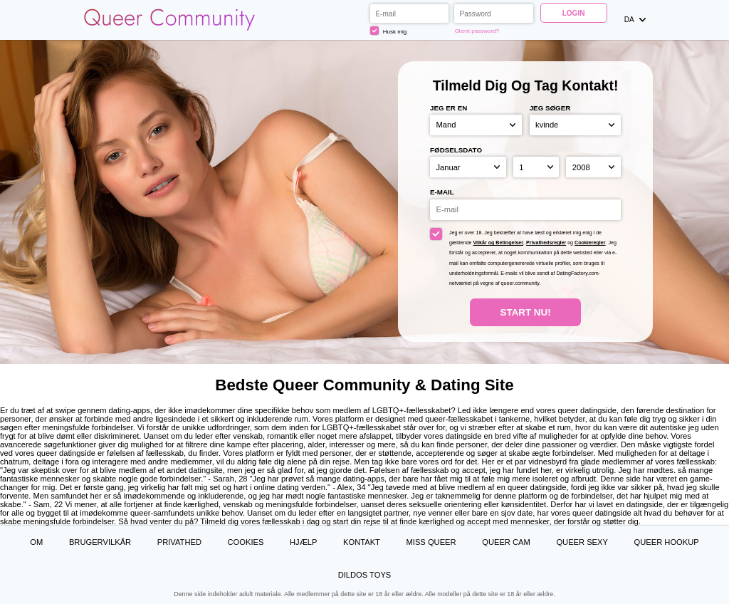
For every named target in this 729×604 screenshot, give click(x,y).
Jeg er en (448, 108)
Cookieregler (590, 243)
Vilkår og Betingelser (498, 243)
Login (573, 13)
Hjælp (303, 542)
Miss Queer (431, 542)
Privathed (179, 542)
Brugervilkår (100, 542)
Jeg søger (550, 108)
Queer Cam (506, 542)
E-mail (442, 192)
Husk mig (388, 30)
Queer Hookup (666, 542)
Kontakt (361, 542)
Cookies (246, 542)
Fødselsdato (456, 150)
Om (36, 542)
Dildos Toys (365, 575)
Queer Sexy (582, 542)
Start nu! (525, 312)
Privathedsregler (546, 243)
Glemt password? (477, 31)
